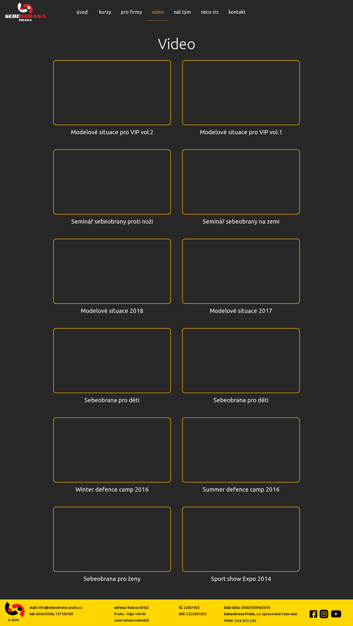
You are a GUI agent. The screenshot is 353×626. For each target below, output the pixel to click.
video (158, 12)
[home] (25, 12)
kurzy (105, 12)
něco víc (210, 12)
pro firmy (131, 12)
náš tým (182, 12)
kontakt (237, 12)
